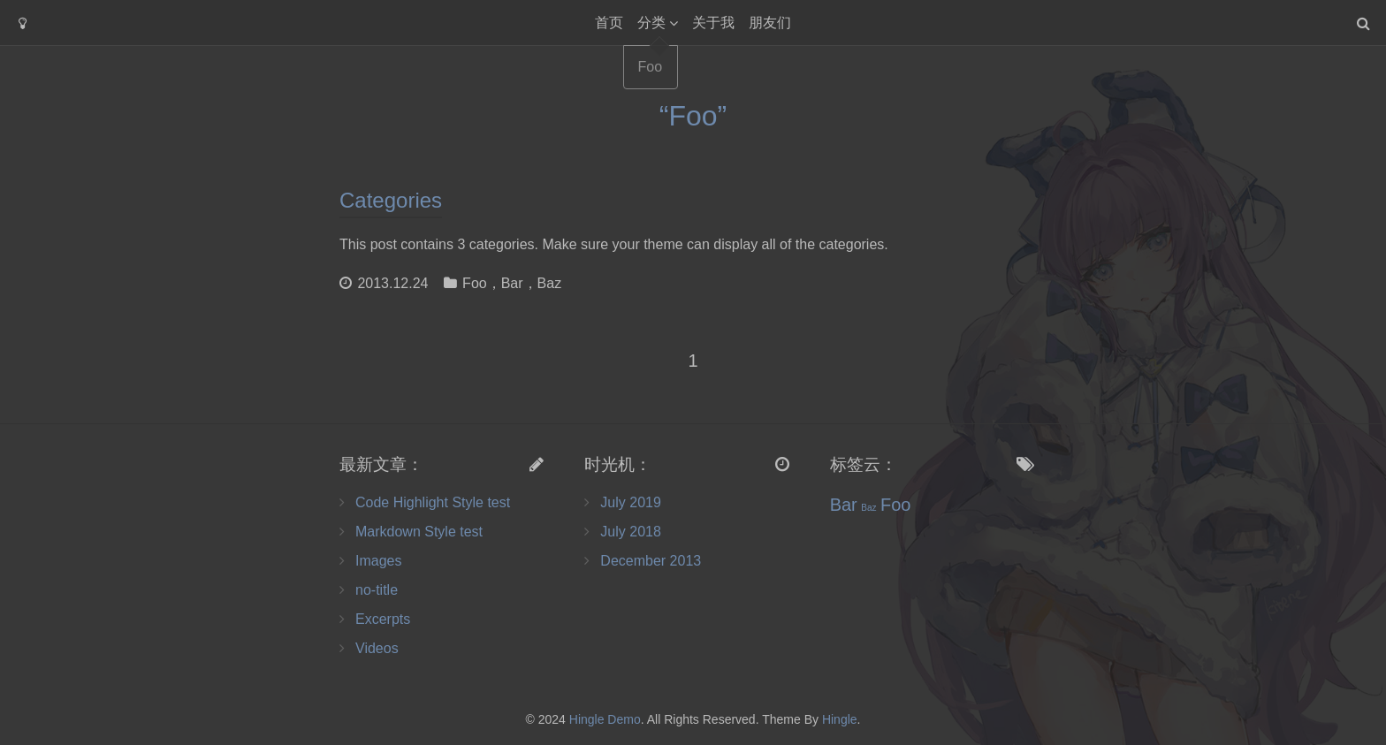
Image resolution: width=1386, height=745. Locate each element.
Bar (512, 283)
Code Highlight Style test (432, 502)
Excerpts (382, 619)
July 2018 (630, 531)
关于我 (713, 22)
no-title (376, 589)
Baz (549, 283)
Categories (390, 200)
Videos (377, 648)
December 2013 (650, 560)
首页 (609, 22)
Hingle (839, 719)
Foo (474, 283)
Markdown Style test (419, 531)
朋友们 (770, 22)
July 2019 (630, 502)
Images (378, 560)
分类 (651, 22)
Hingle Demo (605, 719)
